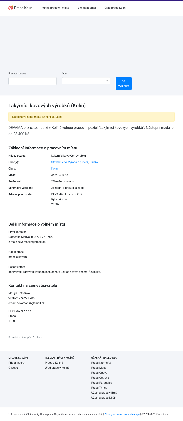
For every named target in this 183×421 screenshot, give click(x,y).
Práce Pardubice (101, 382)
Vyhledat (123, 83)
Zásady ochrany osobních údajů (122, 414)
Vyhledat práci (87, 7)
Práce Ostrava (100, 377)
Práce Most (98, 367)
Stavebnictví (59, 162)
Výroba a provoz (78, 162)
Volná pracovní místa (55, 7)
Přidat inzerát (16, 362)
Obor (64, 73)
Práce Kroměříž (101, 362)
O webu (13, 367)
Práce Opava (99, 372)
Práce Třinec (99, 387)
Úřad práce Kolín (115, 7)
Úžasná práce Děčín (104, 397)
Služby (94, 162)
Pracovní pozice (17, 73)
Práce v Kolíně (54, 362)
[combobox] (86, 80)
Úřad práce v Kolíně (57, 367)
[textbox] (69, 80)
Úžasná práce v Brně (104, 392)
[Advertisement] (91, 41)
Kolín (54, 168)
